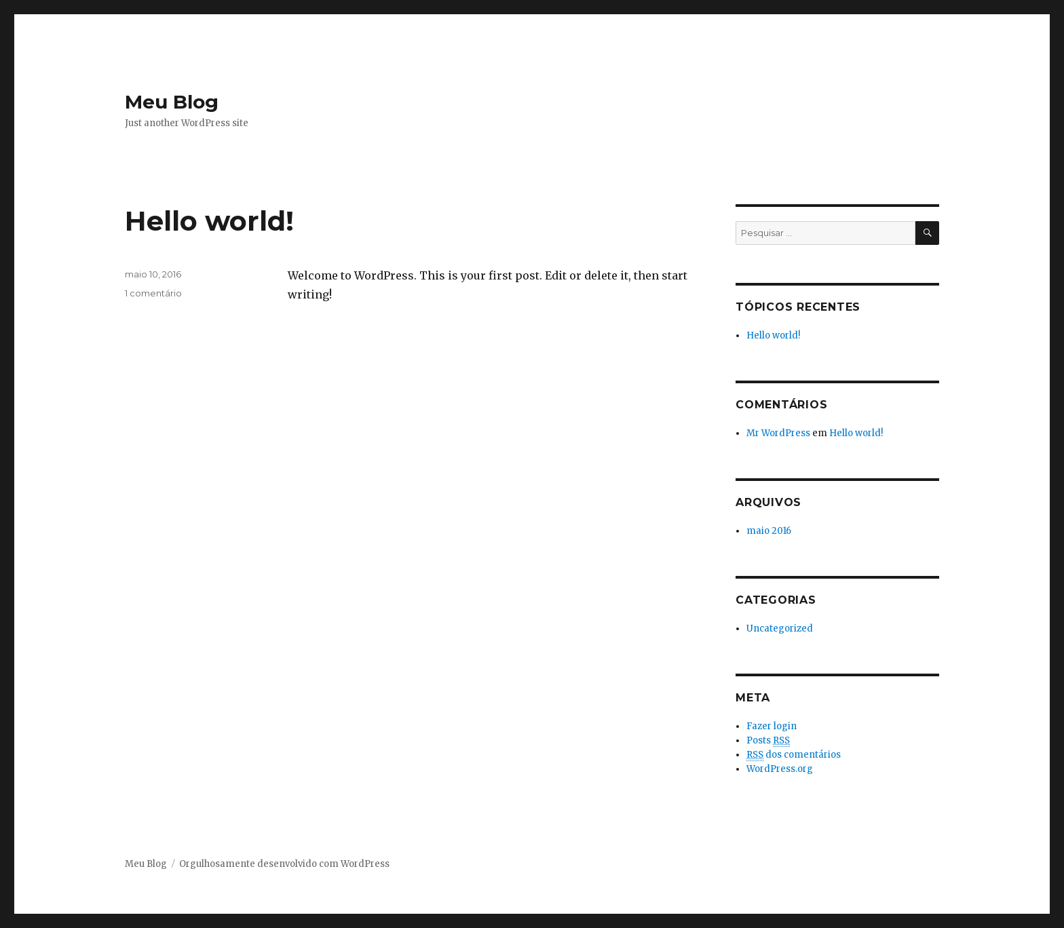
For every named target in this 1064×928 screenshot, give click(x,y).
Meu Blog (171, 101)
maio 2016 (768, 531)
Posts (768, 741)
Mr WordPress (778, 433)
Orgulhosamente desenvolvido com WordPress (284, 864)
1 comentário (153, 293)
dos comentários (793, 755)
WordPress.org (779, 769)
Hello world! (209, 220)
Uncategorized (779, 628)
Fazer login (771, 726)
